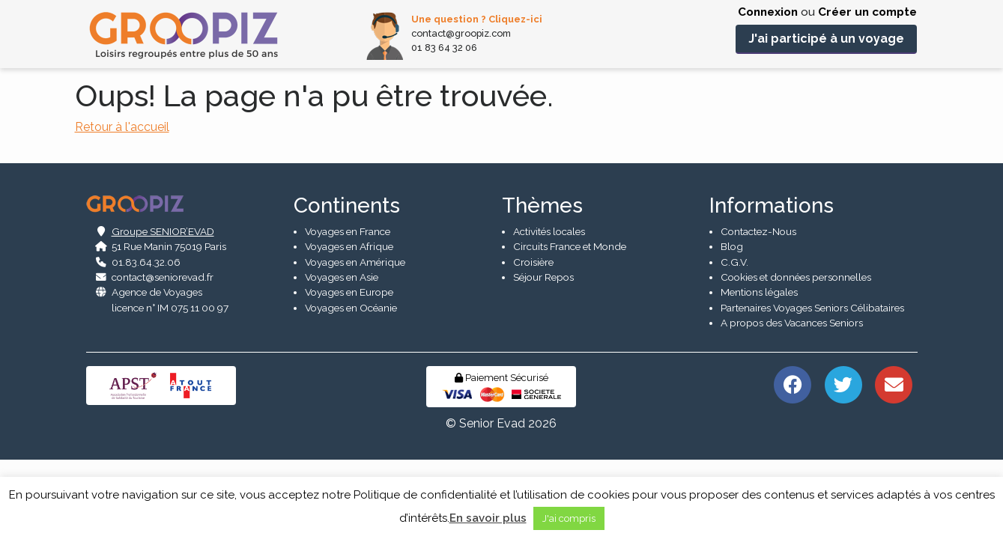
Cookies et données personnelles (796, 355)
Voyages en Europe (349, 371)
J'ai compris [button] (569, 518)
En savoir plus (488, 518)
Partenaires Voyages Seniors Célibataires (812, 386)
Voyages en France (347, 309)
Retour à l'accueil (122, 127)
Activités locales (549, 309)
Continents (347, 283)
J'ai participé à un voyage (826, 38)
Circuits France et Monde (569, 324)
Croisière (533, 340)
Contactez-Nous (758, 309)
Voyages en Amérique (355, 340)
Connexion (768, 12)
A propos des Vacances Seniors (792, 400)
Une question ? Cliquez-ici (476, 19)
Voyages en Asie (341, 355)
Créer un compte (867, 12)
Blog (732, 324)
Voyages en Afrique (349, 324)
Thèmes (542, 283)
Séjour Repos (543, 355)
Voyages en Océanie (351, 386)
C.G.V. (734, 340)
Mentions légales (759, 371)
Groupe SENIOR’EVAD (163, 309)
